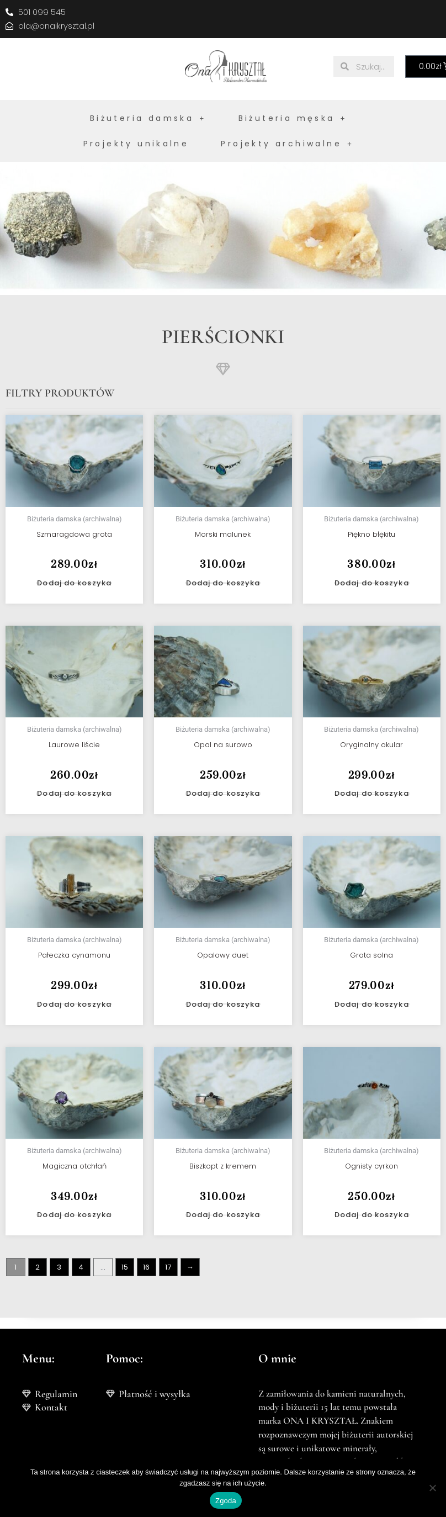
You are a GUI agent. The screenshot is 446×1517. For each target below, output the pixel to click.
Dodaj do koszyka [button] (74, 583)
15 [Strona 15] (124, 1267)
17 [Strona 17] (168, 1267)
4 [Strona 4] (80, 1267)
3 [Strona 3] (59, 1267)
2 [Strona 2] (37, 1267)
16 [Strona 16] (146, 1267)
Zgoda (225, 1501)
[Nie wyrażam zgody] (432, 1487)
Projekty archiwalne (287, 143)
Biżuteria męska (292, 118)
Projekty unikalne (136, 143)
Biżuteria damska (148, 118)
